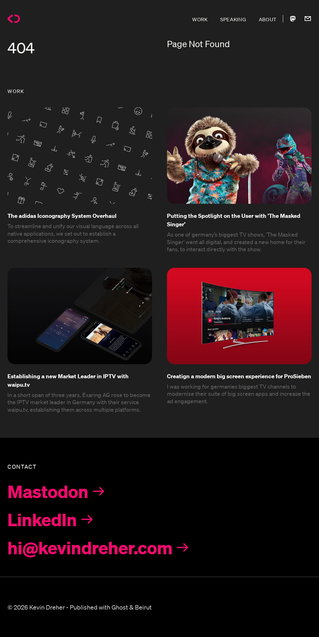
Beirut (143, 607)
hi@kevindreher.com (90, 547)
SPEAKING (233, 19)
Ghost (120, 607)
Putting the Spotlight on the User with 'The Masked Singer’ (233, 220)
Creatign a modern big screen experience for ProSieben (239, 376)
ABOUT (268, 19)
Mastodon (47, 491)
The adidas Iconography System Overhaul (62, 215)
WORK (200, 19)
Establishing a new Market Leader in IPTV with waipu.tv (68, 380)
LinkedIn (42, 519)
